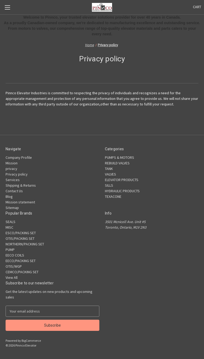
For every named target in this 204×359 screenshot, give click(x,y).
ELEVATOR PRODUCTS (121, 179)
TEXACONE (113, 196)
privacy (11, 168)
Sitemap (12, 207)
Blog (9, 196)
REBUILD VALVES (117, 163)
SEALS (10, 221)
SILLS (109, 185)
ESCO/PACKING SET (21, 232)
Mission (12, 163)
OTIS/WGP (14, 266)
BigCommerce (31, 341)
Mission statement (20, 202)
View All (12, 277)
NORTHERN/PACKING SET (25, 244)
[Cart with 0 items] (197, 7)
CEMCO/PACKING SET (22, 272)
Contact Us (14, 191)
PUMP (10, 249)
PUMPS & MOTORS (119, 157)
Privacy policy (17, 174)
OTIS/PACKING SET (20, 238)
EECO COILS (15, 255)
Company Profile (19, 157)
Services (13, 179)
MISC (9, 227)
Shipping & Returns (21, 185)
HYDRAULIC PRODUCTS (122, 191)
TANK (109, 168)
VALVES (110, 174)
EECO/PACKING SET (21, 260)
